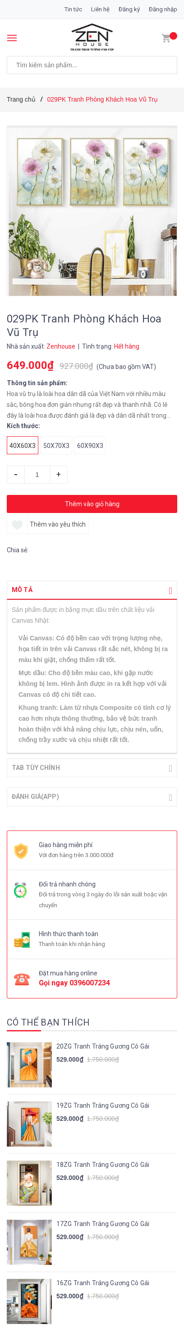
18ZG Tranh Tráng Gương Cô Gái (102, 1163)
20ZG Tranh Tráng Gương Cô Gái (102, 1045)
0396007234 (89, 982)
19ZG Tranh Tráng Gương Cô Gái (102, 1104)
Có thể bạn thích (48, 1021)
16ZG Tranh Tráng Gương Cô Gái (102, 1282)
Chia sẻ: (17, 550)
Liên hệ (100, 9)
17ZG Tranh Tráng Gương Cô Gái (102, 1222)
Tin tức (73, 9)
